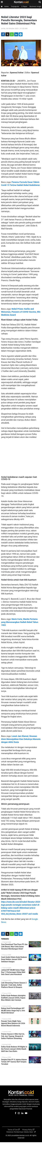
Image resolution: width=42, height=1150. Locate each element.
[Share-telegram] (21, 34)
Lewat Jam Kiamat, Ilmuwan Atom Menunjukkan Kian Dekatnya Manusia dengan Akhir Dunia (20, 739)
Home (6, 6)
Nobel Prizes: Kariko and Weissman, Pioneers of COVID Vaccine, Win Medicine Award (20, 312)
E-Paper (24, 6)
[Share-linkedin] (16, 34)
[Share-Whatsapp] (12, 34)
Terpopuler (15, 6)
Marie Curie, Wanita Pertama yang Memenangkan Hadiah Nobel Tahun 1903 (19, 622)
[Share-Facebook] (3, 34)
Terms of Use (14, 1130)
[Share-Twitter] (7, 34)
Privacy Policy (28, 1130)
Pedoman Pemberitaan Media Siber (21, 1132)
